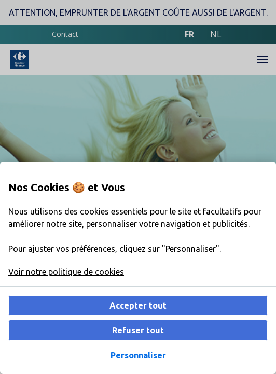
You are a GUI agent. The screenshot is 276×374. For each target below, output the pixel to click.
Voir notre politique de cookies (66, 271)
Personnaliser (138, 355)
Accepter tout (138, 305)
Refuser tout (138, 330)
